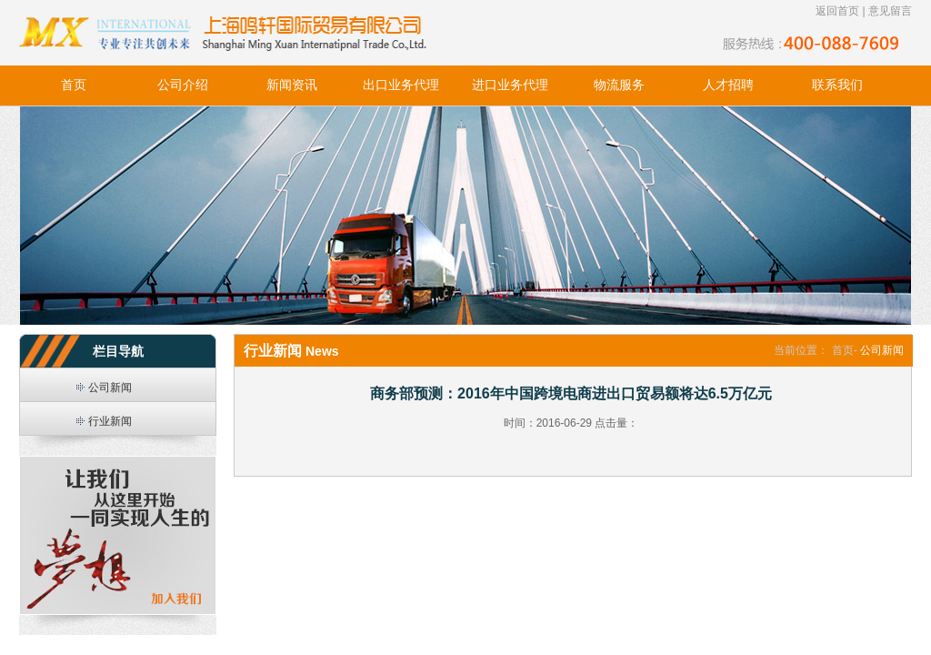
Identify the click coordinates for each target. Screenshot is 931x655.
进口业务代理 (510, 85)
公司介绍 (182, 85)
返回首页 (837, 11)
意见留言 (890, 11)
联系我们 (837, 85)
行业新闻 (110, 421)
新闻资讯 (291, 85)
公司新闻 (110, 387)
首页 (73, 85)
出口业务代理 (401, 85)
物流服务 (619, 85)
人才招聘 (728, 85)
